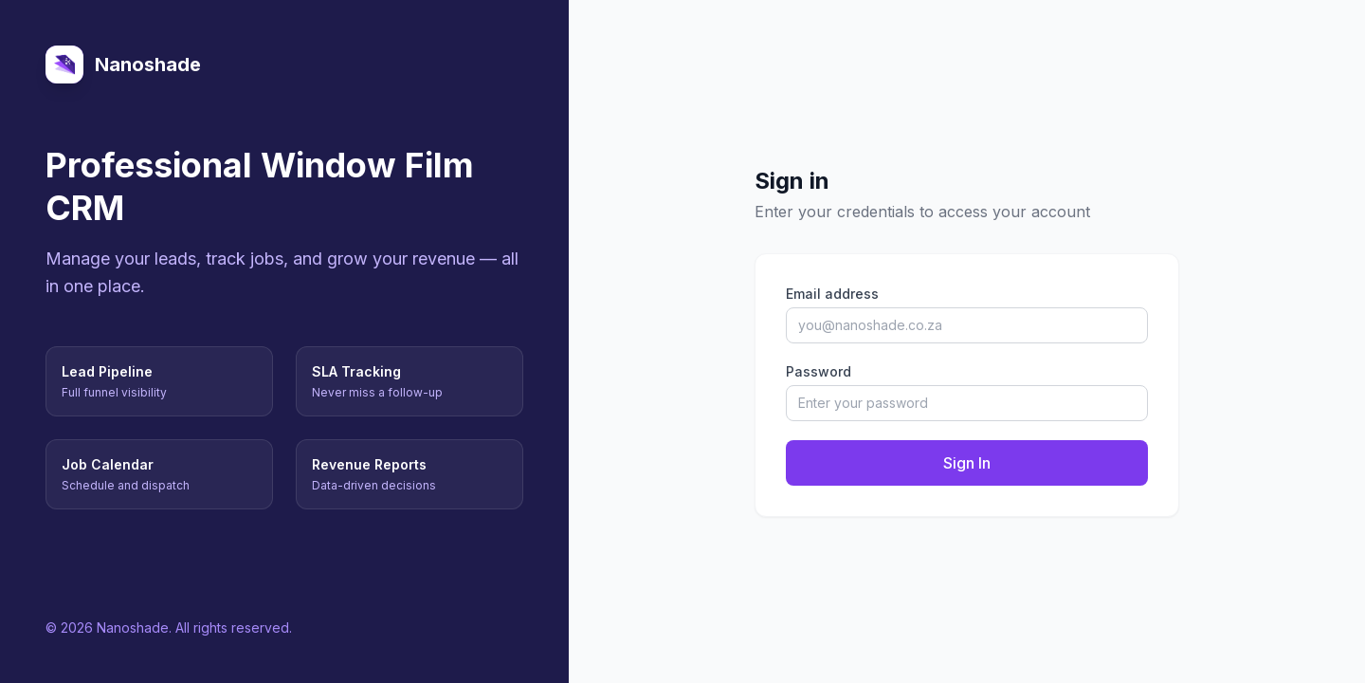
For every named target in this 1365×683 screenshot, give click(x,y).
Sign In (967, 462)
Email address (832, 294)
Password (818, 371)
